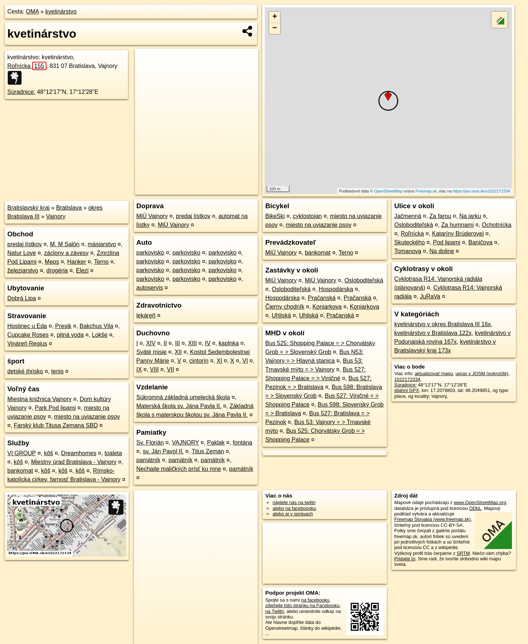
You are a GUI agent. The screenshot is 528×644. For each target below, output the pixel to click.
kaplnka (229, 343)
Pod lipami (446, 242)
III (177, 343)
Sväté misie (151, 352)
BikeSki (274, 216)
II (165, 343)
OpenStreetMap (388, 191)
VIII (154, 369)
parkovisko (150, 252)
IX (139, 369)
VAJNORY (185, 442)
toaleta (113, 453)
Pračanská (322, 298)
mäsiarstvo (102, 244)
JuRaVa (430, 296)
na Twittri (274, 611)
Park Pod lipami (55, 408)
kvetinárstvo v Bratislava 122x (433, 333)
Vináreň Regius (27, 343)
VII (170, 369)
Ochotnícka (497, 225)
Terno (101, 262)
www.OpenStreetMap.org (480, 502)
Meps (52, 262)
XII (178, 352)
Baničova (480, 242)
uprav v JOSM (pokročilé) (482, 373)
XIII (192, 343)
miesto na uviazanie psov (87, 417)
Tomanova (407, 251)
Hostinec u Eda (27, 326)
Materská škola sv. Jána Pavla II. (179, 406)
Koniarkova (327, 307)
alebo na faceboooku (294, 508)
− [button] (274, 28)
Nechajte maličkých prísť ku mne (178, 469)
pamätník (148, 460)
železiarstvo (22, 270)
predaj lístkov (24, 244)
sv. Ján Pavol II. (163, 451)
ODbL (475, 508)
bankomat (20, 471)
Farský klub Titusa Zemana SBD (56, 425)
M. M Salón (65, 244)
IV (207, 343)
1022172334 (407, 379)
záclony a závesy (66, 253)
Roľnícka (26, 66)
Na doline (441, 251)
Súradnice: (21, 92)
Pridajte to (404, 558)
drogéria (57, 270)
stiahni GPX (406, 390)
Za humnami (457, 225)
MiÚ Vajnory (152, 216)
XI (219, 361)
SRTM (463, 553)
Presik (63, 326)
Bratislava (69, 208)
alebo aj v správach (292, 514)
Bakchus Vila (96, 326)
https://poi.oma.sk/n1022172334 (481, 191)
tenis (57, 371)
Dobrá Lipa (21, 298)
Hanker (76, 262)
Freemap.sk (426, 191)
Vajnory (55, 216)
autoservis (149, 288)
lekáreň (145, 315)
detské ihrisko (25, 371)
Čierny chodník (284, 307)
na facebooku (315, 600)
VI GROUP (21, 453)
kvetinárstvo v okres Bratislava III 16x (442, 324)
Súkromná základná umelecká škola (183, 397)
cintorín (198, 361)
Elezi (82, 270)
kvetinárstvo (60, 11)
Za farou (440, 216)
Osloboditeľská (363, 280)
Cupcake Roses (28, 335)
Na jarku (470, 216)
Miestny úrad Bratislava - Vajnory (74, 462)
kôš (48, 453)
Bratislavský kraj (28, 208)
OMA (32, 11)
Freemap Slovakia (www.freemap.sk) (432, 519)
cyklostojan (307, 216)
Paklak (216, 442)
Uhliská (281, 315)
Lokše (100, 335)
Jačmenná (407, 216)
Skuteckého (409, 242)
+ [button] (274, 17)
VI (245, 361)
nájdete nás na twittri (293, 502)
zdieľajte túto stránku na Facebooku (302, 605)
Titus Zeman (208, 451)
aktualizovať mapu (434, 373)
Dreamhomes (78, 453)
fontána (242, 442)
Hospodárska (336, 289)
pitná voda (70, 335)
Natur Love (21, 253)
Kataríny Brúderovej (458, 233)
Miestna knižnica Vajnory (39, 399)
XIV (150, 343)
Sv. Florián (150, 442)
